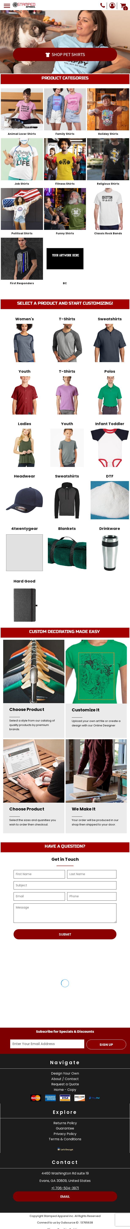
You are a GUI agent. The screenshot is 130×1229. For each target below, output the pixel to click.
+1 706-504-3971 (65, 1188)
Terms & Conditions (65, 1139)
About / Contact (65, 1078)
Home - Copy (65, 1089)
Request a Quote (65, 1084)
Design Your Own (65, 1073)
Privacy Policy (65, 1133)
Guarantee (65, 1128)
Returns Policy (65, 1123)
